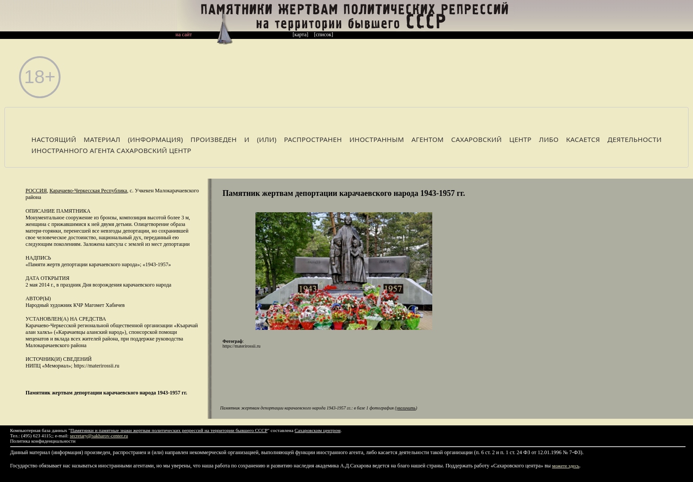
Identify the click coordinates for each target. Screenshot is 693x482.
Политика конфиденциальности (43, 441)
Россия (36, 190)
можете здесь (565, 465)
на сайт (183, 34)
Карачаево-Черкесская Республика (88, 190)
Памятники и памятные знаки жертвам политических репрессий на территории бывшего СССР (168, 430)
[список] (323, 34)
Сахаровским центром (318, 430)
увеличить (406, 407)
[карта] (300, 34)
